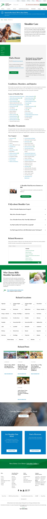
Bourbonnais (15, 309)
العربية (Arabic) (37, 476)
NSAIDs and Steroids (13, 153)
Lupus (26, 109)
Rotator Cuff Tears (13, 114)
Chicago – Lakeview (5, 313)
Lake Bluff (15, 326)
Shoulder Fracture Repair (29, 159)
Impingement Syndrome (29, 106)
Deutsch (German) (43, 481)
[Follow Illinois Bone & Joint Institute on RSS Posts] (28, 490)
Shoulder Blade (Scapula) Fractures (31, 114)
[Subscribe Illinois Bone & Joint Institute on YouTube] (23, 490)
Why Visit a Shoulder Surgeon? (18, 214)
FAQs (2, 50)
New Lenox (3, 335)
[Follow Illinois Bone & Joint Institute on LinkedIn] (21, 490)
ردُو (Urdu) (42, 480)
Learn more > (7, 15)
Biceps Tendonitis (13, 99)
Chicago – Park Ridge (17, 313)
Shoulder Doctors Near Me (18, 61)
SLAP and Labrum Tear (14, 119)
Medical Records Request (28, 480)
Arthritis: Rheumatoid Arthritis (15, 98)
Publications (14, 479)
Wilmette (32, 339)
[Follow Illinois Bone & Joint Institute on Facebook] (18, 490)
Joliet (2, 326)
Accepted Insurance (27, 476)
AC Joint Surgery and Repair (30, 138)
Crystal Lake (27, 313)
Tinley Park (27, 335)
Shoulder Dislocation (13, 116)
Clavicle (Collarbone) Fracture (30, 101)
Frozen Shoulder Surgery (29, 148)
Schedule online (14, 72)
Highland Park (39, 322)
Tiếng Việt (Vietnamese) (42, 484)
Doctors (2, 476)
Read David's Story (25, 196)
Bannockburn (39, 303)
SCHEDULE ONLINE (43, 4)
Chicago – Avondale (40, 309)
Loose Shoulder (12, 109)
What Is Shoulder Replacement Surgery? (20, 209)
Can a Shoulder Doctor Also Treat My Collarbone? (23, 219)
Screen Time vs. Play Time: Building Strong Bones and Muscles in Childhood (36, 367)
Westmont (21, 339)
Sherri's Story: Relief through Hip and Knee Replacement (9, 366)
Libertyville (27, 326)
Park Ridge (15, 335)
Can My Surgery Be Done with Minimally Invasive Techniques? (26, 230)
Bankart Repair (27, 141)
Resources (2, 52)
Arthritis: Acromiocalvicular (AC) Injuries (17, 96)
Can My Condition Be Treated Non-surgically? (22, 224)
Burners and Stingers (29, 99)
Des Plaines (39, 313)
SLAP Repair (27, 166)
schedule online (32, 463)
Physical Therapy (12, 159)
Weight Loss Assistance (13, 161)
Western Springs (10, 339)
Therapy (2, 484)
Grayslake (3, 322)
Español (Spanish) (43, 476)
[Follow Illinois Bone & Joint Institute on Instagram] (26, 490)
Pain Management (12, 158)
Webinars (13, 486)
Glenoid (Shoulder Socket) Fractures (16, 104)
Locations (2, 54)
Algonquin (3, 303)
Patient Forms (26, 479)
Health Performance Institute (5, 480)
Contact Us (13, 487)
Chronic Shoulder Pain (14, 101)
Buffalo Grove (27, 309)
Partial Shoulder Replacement (30, 153)
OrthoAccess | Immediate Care (32, 4)
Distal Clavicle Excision (29, 146)
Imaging (2, 483)
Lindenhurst (39, 326)
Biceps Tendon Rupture (29, 98)
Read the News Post (22, 399)
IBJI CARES (13, 483)
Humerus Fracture (13, 106)
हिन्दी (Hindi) (37, 485)
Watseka (38, 335)
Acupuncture (11, 138)
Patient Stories (14, 484)
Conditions (3, 47)
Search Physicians (35, 450)
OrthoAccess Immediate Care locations (16, 67)
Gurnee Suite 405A (17, 322)
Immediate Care (12, 146)
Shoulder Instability (28, 116)
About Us (13, 476)
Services (2, 479)
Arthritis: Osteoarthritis (30, 96)
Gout (26, 104)
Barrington (3, 309)
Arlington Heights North (16, 304)
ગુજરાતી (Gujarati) (37, 481)
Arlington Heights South (28, 304)
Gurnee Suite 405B (28, 322)
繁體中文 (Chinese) (36, 480)
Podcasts (13, 480)
